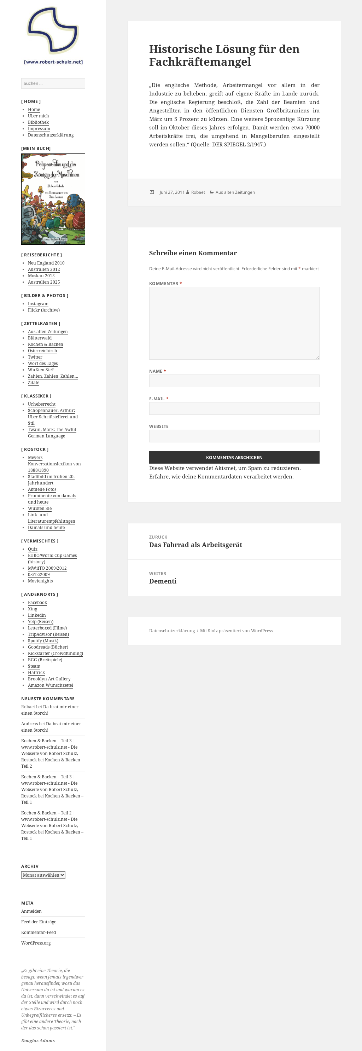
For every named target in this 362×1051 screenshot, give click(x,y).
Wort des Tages (43, 363)
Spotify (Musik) (43, 641)
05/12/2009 (39, 574)
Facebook (37, 602)
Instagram (38, 304)
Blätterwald (40, 338)
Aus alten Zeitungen (48, 332)
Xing (32, 609)
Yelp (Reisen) (40, 622)
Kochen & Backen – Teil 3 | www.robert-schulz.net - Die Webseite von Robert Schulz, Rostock (49, 750)
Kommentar (165, 283)
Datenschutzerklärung (51, 135)
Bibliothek (38, 122)
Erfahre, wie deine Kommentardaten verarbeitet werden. (221, 476)
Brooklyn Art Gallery (49, 679)
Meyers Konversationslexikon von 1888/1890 (54, 463)
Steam (34, 666)
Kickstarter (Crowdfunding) (55, 653)
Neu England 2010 (46, 263)
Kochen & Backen (45, 344)
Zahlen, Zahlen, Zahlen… (53, 376)
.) (264, 144)
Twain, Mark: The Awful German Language (52, 432)
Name (158, 371)
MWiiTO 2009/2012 (47, 568)
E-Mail (159, 399)
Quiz (32, 549)
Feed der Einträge (38, 922)
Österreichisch (42, 351)
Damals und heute (46, 527)
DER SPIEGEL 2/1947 (237, 144)
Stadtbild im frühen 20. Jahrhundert (51, 480)
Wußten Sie (40, 508)
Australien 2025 (44, 282)
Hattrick (36, 672)
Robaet (198, 192)
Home (34, 109)
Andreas (29, 724)
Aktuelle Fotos (42, 489)
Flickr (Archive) (44, 310)
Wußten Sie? (41, 370)
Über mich (38, 116)
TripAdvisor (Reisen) (48, 634)
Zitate (33, 382)
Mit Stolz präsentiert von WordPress (236, 631)
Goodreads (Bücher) (48, 647)
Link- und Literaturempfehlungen (51, 518)
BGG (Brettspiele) (45, 660)
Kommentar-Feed (38, 932)
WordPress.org (36, 943)
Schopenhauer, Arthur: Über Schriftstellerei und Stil (53, 416)
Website (159, 426)
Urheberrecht (42, 404)
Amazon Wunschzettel (50, 685)
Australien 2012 (44, 269)
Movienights (40, 581)
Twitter (35, 357)
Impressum (39, 129)
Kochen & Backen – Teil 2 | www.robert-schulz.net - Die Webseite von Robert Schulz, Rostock (49, 822)
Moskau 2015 (41, 276)
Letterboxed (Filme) (47, 628)
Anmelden (31, 911)
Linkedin (37, 615)
